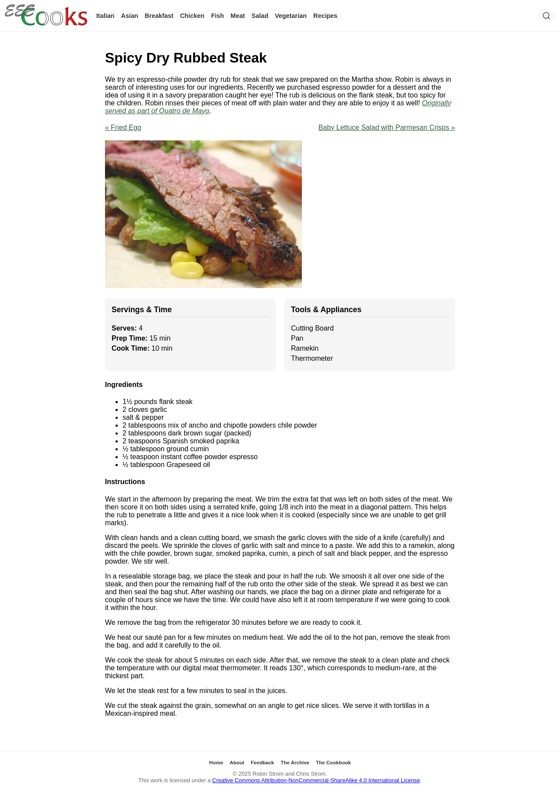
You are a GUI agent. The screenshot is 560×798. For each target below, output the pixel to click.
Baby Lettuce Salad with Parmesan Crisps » (386, 127)
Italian (105, 15)
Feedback (262, 762)
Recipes (325, 15)
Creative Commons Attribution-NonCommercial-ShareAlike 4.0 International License (316, 780)
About (237, 762)
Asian (129, 15)
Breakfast (159, 15)
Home (216, 762)
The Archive (294, 762)
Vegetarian (291, 15)
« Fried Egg (123, 127)
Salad (260, 15)
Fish (217, 15)
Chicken (192, 15)
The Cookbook (333, 762)
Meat (238, 15)
